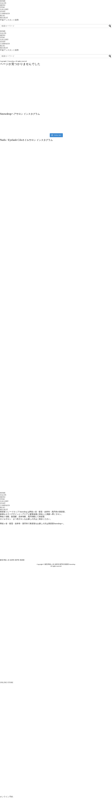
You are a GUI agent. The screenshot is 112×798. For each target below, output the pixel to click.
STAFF (2, 11)
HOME (2, 1)
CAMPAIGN (5, 13)
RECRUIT (4, 18)
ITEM (2, 7)
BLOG (2, 16)
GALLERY (4, 9)
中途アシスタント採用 (9, 20)
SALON (3, 3)
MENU (2, 5)
